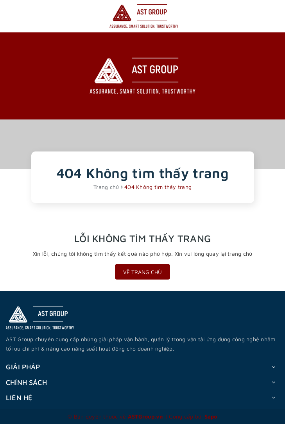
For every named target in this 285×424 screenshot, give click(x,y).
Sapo (210, 416)
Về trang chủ (142, 272)
